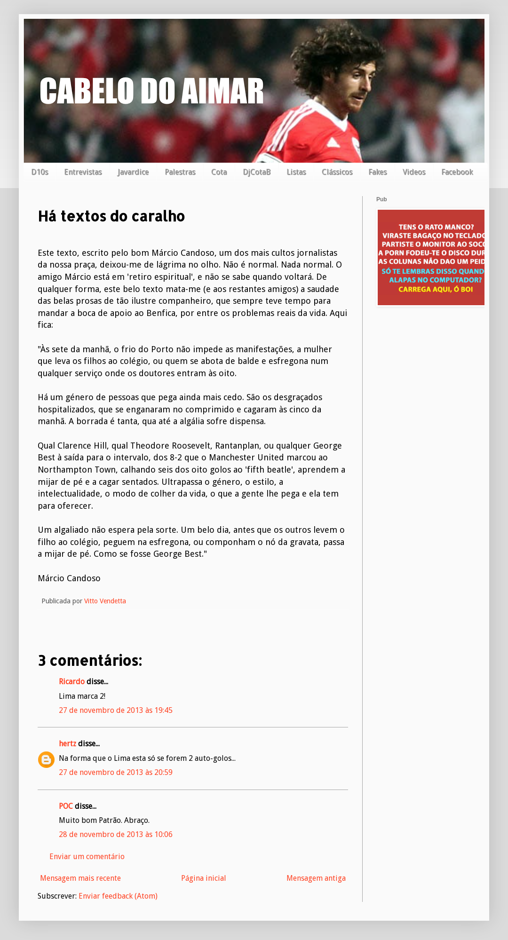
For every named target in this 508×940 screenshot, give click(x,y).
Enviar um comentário (87, 856)
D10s (39, 171)
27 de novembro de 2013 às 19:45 (116, 710)
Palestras (180, 171)
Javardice (133, 171)
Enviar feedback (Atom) (118, 896)
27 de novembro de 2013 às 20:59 (116, 772)
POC (66, 806)
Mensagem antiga (316, 878)
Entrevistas (83, 171)
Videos (414, 171)
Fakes (377, 171)
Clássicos (337, 171)
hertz (67, 743)
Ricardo (72, 681)
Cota (219, 171)
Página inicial (203, 878)
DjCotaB (256, 171)
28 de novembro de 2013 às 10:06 (116, 834)
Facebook (457, 171)
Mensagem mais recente (80, 878)
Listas (296, 171)
